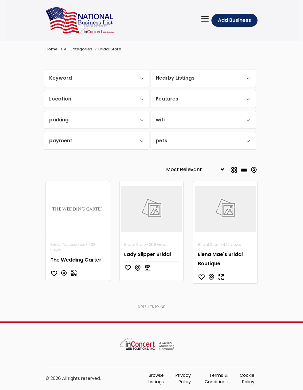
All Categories (78, 49)
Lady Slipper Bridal (147, 254)
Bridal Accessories (67, 244)
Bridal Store (109, 49)
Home (51, 49)
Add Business (234, 20)
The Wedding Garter (75, 259)
